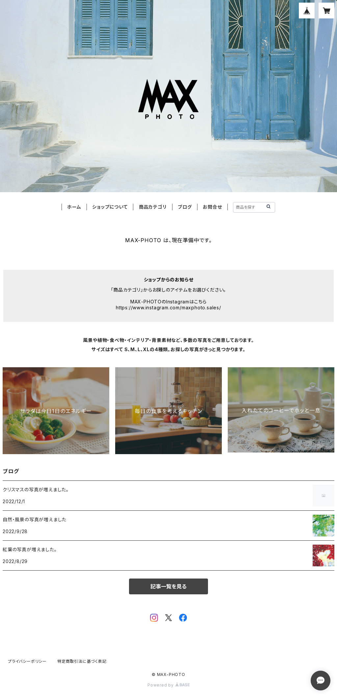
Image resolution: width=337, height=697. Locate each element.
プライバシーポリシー (27, 661)
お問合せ (212, 207)
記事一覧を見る (168, 586)
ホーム (74, 207)
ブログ (185, 207)
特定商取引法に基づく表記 (82, 661)
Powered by (168, 685)
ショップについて (109, 207)
